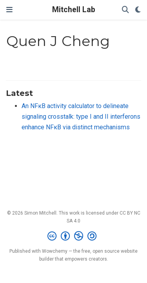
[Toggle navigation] (9, 9)
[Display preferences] (138, 10)
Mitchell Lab (73, 9)
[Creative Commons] (73, 236)
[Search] (125, 10)
